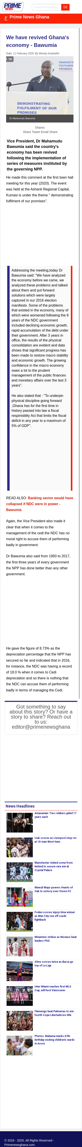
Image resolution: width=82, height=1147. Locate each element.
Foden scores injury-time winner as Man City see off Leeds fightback (55, 916)
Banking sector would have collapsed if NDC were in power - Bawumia (39, 504)
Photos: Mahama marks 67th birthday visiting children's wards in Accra (55, 1040)
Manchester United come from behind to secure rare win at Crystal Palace (54, 866)
